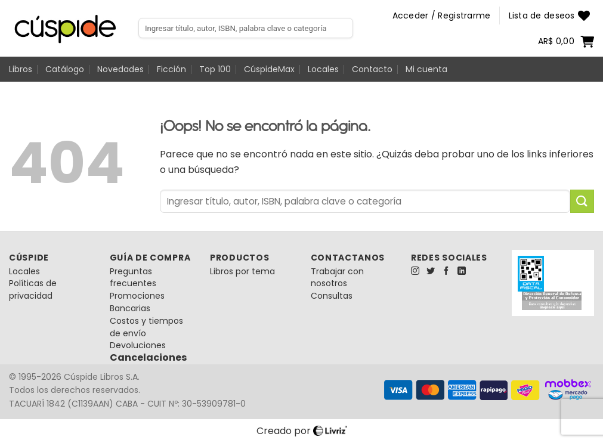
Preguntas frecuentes (133, 277)
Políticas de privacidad (33, 289)
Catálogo (64, 69)
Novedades (120, 69)
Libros (20, 69)
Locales (323, 69)
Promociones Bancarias (137, 302)
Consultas (331, 296)
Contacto (372, 69)
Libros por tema (242, 271)
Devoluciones (138, 345)
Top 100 (215, 69)
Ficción (171, 69)
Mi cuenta (426, 69)
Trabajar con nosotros (337, 277)
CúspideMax (269, 69)
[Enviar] (582, 201)
